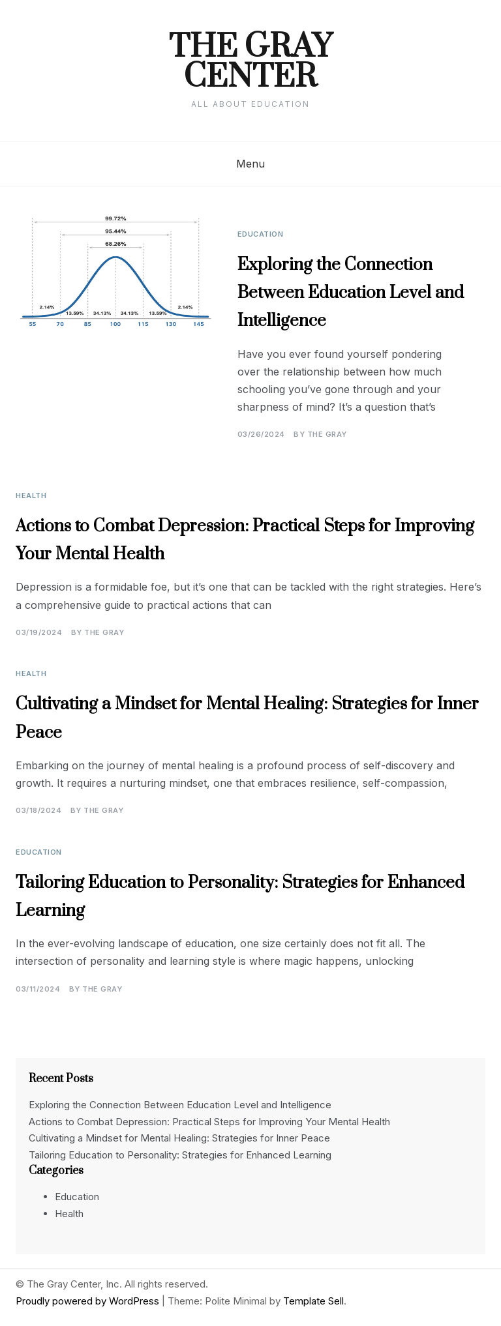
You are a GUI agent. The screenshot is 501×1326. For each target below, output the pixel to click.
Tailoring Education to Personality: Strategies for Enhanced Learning (180, 1155)
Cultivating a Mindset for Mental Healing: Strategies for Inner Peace (179, 1138)
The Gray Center (250, 63)
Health (31, 495)
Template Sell (313, 1301)
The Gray (327, 434)
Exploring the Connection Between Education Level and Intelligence (350, 293)
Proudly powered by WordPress (89, 1301)
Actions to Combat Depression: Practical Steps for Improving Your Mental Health (209, 1121)
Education (260, 234)
